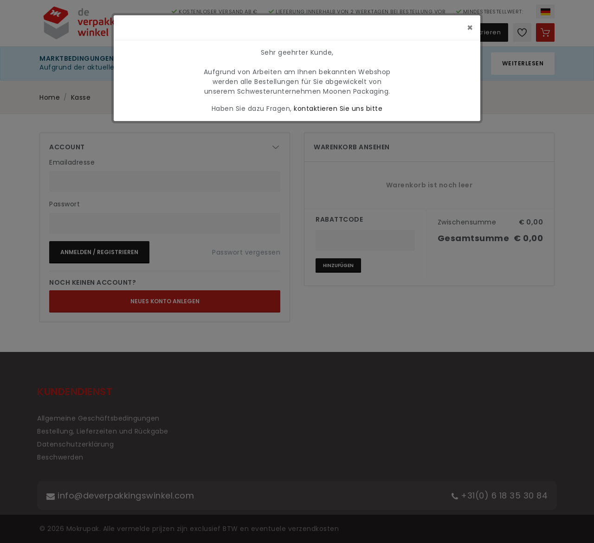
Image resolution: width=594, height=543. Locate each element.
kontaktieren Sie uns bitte (338, 108)
